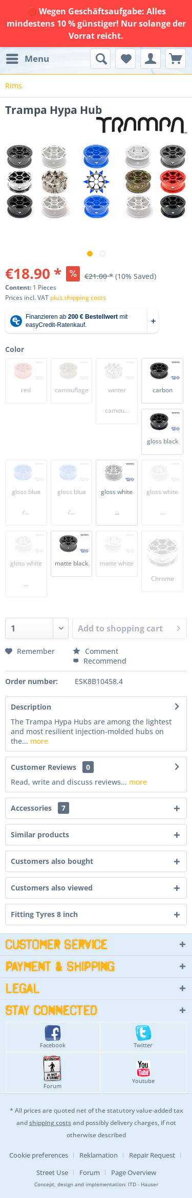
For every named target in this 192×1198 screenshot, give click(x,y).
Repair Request (152, 1155)
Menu (27, 57)
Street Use (52, 1172)
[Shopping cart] (175, 59)
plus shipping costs (78, 297)
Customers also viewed (52, 887)
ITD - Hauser (143, 1184)
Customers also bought (52, 861)
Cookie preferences (38, 1155)
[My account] (150, 59)
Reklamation (98, 1155)
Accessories (40, 808)
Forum (52, 1072)
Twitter (143, 1037)
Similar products (40, 834)
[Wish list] (125, 59)
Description (31, 707)
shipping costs (50, 1122)
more (38, 741)
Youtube (143, 1073)
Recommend (99, 661)
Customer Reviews (43, 767)
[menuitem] (27, 59)
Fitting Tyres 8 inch (44, 914)
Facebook (53, 1037)
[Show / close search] (100, 59)
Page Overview (133, 1172)
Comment (95, 651)
